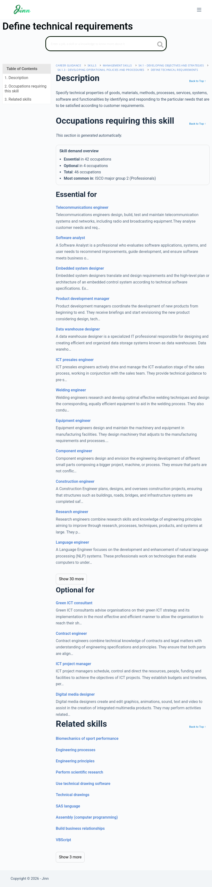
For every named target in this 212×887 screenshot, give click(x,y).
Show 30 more (71, 579)
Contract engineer (71, 633)
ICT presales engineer (75, 359)
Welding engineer (71, 390)
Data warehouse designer (78, 329)
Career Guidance (68, 65)
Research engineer (72, 511)
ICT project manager (73, 663)
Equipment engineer (73, 420)
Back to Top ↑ (197, 81)
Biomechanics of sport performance (87, 738)
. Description (16, 77)
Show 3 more (70, 857)
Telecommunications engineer (82, 207)
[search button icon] (160, 45)
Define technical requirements (174, 70)
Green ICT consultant (74, 603)
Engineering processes (75, 750)
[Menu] (199, 10)
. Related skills (18, 99)
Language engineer (72, 542)
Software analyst (70, 237)
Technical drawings (72, 794)
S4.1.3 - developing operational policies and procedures (100, 70)
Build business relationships (80, 828)
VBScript (63, 840)
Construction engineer (75, 481)
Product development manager (82, 298)
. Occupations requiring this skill (26, 88)
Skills (92, 65)
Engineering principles (75, 761)
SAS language (68, 806)
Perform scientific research (79, 772)
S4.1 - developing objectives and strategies (171, 65)
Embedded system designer (80, 268)
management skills (117, 65)
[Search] (106, 43)
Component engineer (74, 451)
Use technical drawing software (83, 783)
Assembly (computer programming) (87, 817)
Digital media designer (75, 694)
